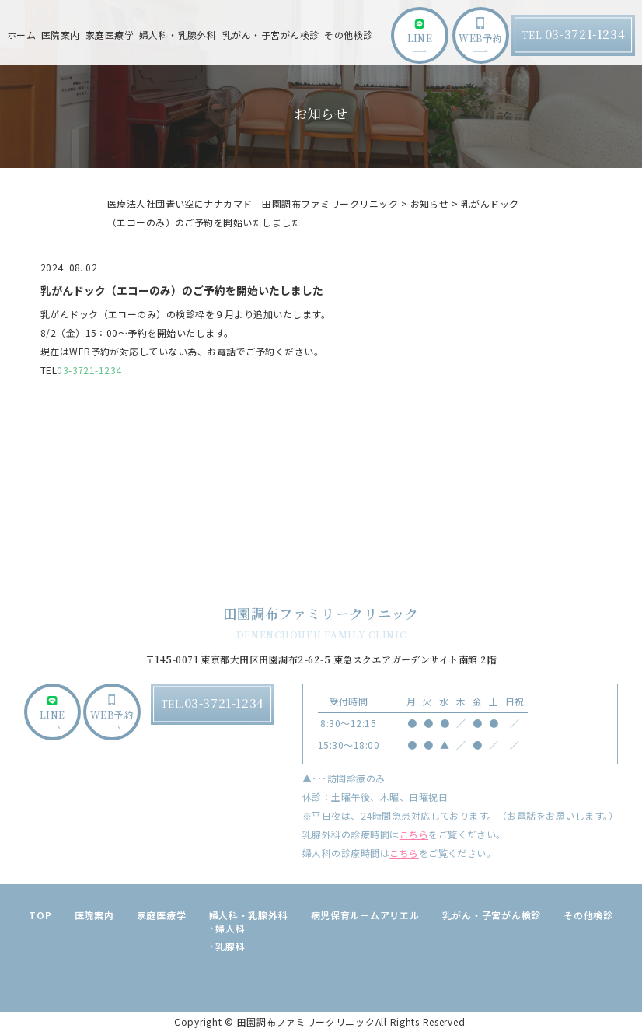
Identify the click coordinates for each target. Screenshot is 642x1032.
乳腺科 (230, 946)
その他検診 (348, 34)
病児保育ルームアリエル (365, 915)
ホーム (21, 34)
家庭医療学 (109, 34)
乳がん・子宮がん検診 (270, 34)
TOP (40, 915)
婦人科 (230, 928)
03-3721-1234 (89, 369)
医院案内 (94, 915)
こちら (414, 834)
